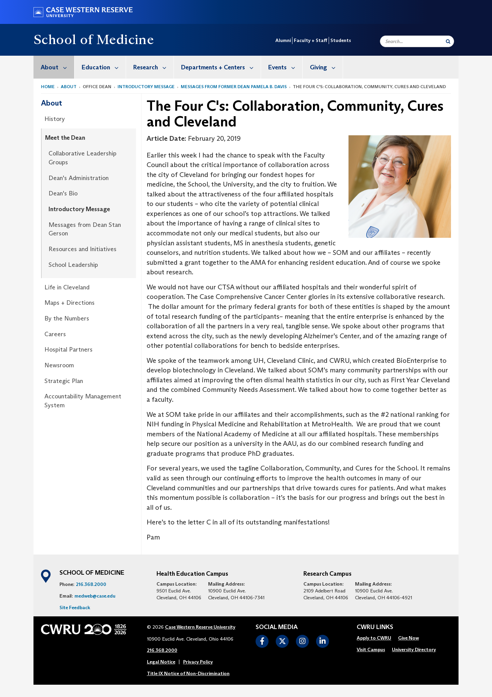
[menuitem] (53, 67)
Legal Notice (161, 662)
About (57, 67)
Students (340, 40)
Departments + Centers (221, 67)
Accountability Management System (82, 401)
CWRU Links (375, 627)
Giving (326, 67)
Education (104, 67)
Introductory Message (146, 86)
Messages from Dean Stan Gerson (85, 229)
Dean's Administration (79, 178)
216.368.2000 (91, 584)
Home (48, 86)
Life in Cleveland (67, 287)
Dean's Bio (63, 193)
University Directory (414, 649)
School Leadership (73, 265)
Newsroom (59, 365)
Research (153, 67)
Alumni (283, 40)
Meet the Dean (65, 137)
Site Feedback (74, 607)
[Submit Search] (448, 41)
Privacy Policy (198, 662)
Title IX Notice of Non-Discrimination (188, 673)
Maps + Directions (69, 302)
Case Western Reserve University (200, 627)
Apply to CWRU (374, 638)
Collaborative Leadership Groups (83, 158)
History (54, 119)
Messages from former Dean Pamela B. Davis (234, 86)
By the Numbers (66, 318)
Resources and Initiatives (83, 249)
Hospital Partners (68, 349)
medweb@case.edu (94, 596)
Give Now (408, 638)
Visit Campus (371, 649)
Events (285, 67)
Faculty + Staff (310, 40)
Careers (55, 334)
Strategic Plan (63, 381)
